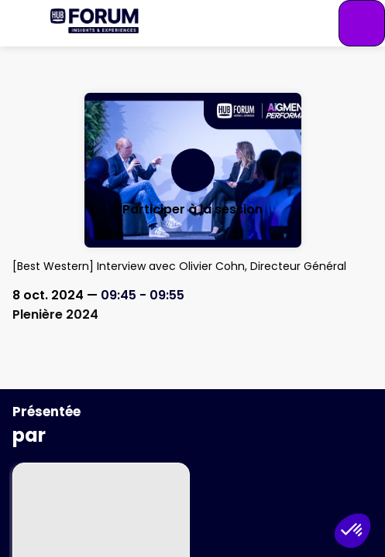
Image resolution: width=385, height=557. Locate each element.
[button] (23, 23)
